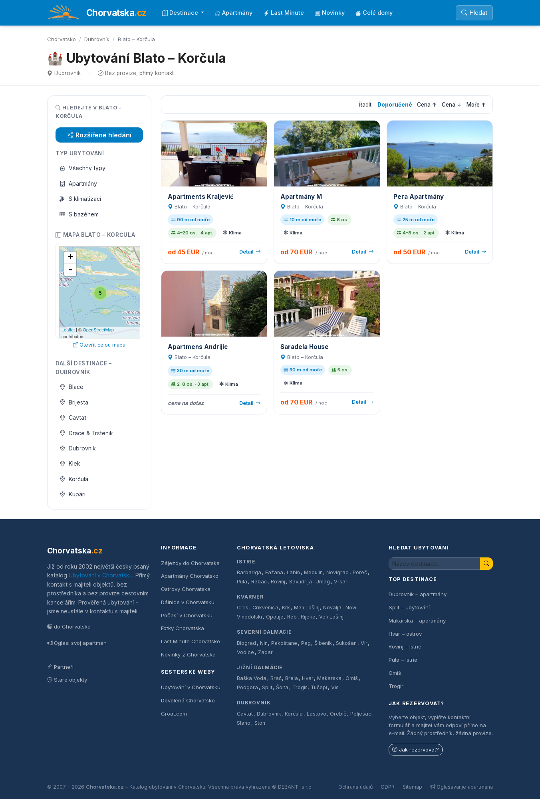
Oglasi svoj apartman (77, 643)
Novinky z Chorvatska (188, 654)
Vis (335, 687)
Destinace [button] (181, 12)
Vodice (245, 652)
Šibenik (323, 643)
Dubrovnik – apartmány (418, 594)
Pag (306, 643)
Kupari (73, 494)
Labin (293, 572)
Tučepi (319, 687)
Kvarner (250, 597)
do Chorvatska (69, 626)
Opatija (275, 617)
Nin (264, 643)
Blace (72, 386)
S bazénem (79, 214)
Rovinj (278, 582)
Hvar (308, 678)
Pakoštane (284, 643)
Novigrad (337, 572)
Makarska (329, 678)
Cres (242, 608)
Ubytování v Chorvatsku (101, 575)
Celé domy (374, 12)
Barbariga (249, 572)
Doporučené (394, 104)
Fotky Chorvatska (182, 628)
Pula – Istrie (403, 659)
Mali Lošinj (307, 608)
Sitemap (412, 787)
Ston (259, 723)
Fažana (274, 572)
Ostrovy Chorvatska (185, 589)
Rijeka (308, 617)
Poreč (360, 572)
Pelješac (360, 714)
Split (267, 687)
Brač (276, 678)
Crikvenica (265, 608)
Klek (70, 463)
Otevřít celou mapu (99, 345)
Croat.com (174, 713)
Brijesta (74, 402)
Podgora (247, 687)
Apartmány (233, 12)
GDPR (388, 787)
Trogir (299, 687)
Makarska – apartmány (417, 620)
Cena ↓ (452, 104)
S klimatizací (80, 198)
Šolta (282, 687)
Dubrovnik (78, 448)
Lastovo (316, 714)
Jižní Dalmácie (260, 667)
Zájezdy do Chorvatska (190, 563)
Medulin (313, 572)
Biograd (246, 643)
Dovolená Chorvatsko (188, 700)
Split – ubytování (409, 607)
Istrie (246, 562)
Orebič (338, 714)
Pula (242, 582)
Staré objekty (67, 679)
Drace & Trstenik (86, 433)
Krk (286, 608)
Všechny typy (83, 167)
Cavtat (73, 417)
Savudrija (300, 582)
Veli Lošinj (331, 617)
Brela (291, 678)
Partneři (60, 667)
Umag (323, 582)
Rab (292, 617)
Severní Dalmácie (264, 632)
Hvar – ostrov (405, 633)
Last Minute (284, 12)
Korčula (74, 479)
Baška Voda (251, 678)
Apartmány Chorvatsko (189, 576)
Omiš (351, 678)
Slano (243, 723)
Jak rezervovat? (415, 750)
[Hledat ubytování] (434, 563)
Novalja (332, 608)
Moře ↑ (476, 104)
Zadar (265, 652)
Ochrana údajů (355, 787)
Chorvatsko (61, 39)
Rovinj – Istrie (405, 646)
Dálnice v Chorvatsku (187, 602)
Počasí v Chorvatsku (186, 615)
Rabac (259, 582)
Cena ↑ (427, 104)
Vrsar (340, 582)
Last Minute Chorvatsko (190, 641)
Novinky (330, 12)
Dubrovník (96, 39)
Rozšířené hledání (99, 135)
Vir (364, 643)
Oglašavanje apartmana (461, 787)
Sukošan (346, 643)
